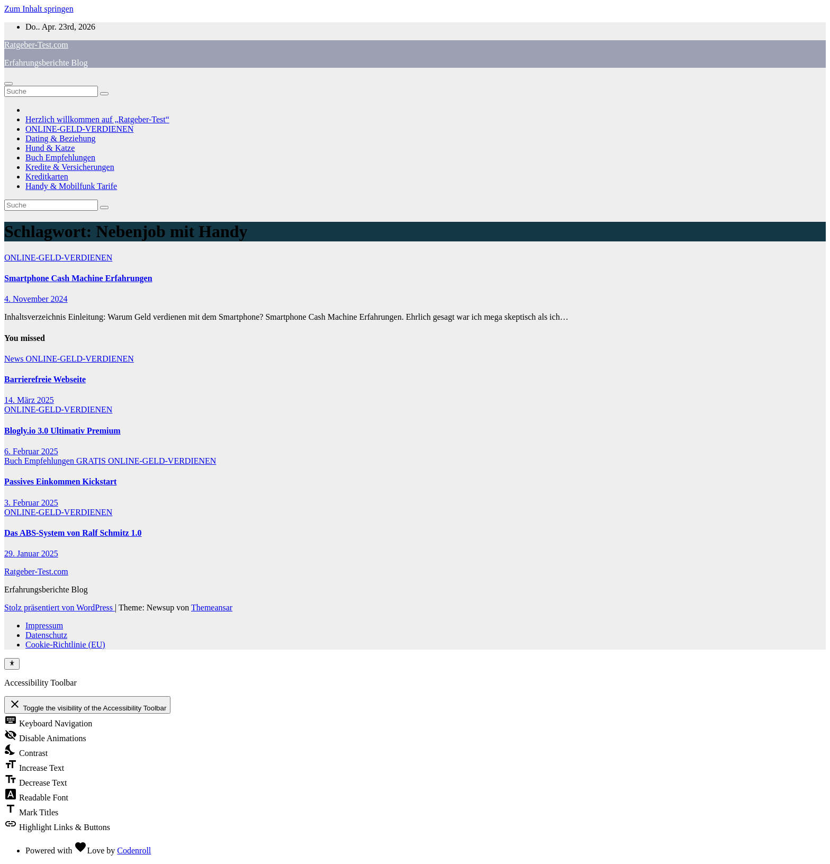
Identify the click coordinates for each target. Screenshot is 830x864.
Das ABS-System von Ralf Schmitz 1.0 (73, 532)
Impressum (44, 625)
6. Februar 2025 (31, 451)
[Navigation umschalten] (8, 83)
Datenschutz (46, 635)
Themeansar (211, 607)
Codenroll (134, 850)
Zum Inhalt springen (39, 8)
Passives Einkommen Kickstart (60, 481)
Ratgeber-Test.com (36, 44)
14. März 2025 (29, 399)
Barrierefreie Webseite (45, 379)
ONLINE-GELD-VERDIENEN (79, 128)
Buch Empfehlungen (60, 157)
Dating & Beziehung (60, 138)
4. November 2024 (36, 298)
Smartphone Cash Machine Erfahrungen (78, 278)
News (14, 358)
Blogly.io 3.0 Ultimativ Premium (62, 430)
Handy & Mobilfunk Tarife (71, 186)
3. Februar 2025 (31, 502)
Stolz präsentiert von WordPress (59, 607)
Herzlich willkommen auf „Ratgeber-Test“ (97, 119)
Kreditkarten (46, 176)
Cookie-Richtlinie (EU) (65, 644)
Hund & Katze (50, 147)
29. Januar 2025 (31, 553)
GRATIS (92, 460)
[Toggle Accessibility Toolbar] (12, 664)
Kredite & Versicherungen (69, 167)
